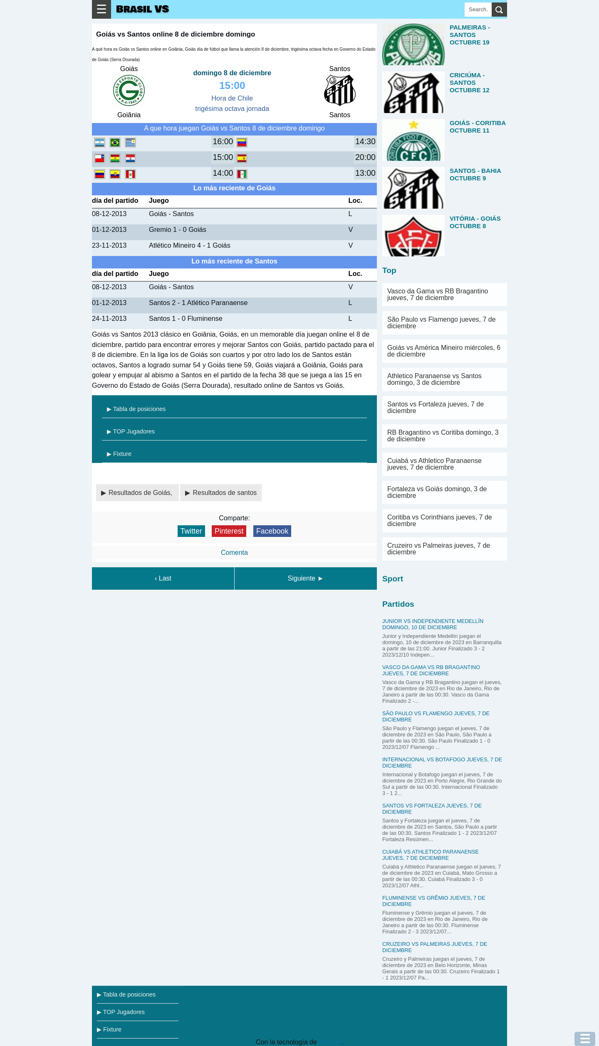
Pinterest (229, 531)
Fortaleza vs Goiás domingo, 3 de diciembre (437, 492)
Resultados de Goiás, (141, 492)
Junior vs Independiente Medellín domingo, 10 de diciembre (432, 624)
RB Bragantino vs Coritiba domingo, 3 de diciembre (443, 436)
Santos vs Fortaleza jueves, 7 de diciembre (435, 407)
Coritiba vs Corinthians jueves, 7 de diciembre (439, 520)
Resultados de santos (225, 492)
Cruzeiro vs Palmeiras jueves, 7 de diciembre (438, 549)
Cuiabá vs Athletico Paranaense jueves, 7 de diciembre (434, 464)
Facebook (272, 531)
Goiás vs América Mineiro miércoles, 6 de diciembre (443, 351)
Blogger (330, 1042)
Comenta (234, 552)
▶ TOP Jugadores (131, 431)
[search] (499, 9)
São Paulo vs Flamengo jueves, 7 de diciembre (441, 323)
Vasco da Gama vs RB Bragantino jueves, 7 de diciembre (437, 294)
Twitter (191, 531)
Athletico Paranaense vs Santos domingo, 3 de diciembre (434, 379)
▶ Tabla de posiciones (136, 409)
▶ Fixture (119, 453)
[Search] (478, 9)
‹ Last (163, 578)
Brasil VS (142, 9)
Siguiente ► (306, 578)
